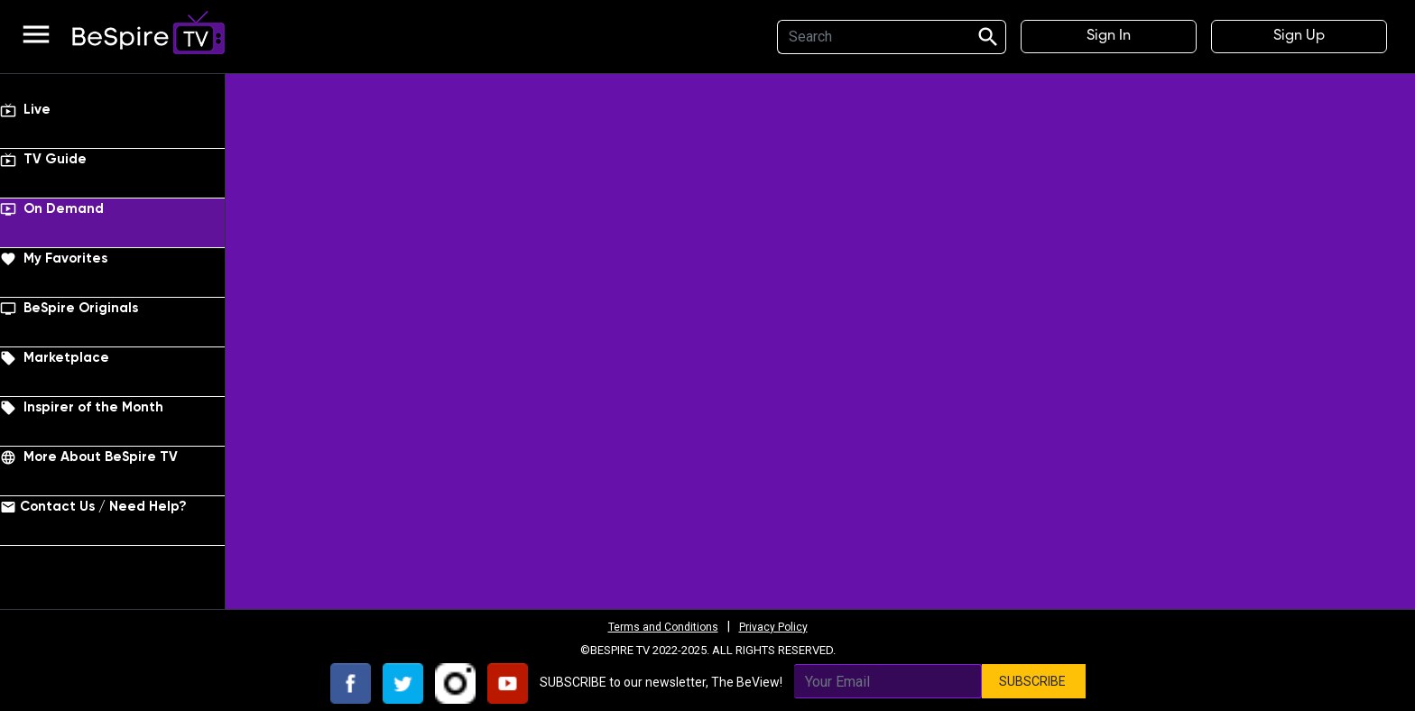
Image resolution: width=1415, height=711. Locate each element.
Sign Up (1299, 36)
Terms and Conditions (659, 626)
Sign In (1109, 36)
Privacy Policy (780, 626)
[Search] (871, 37)
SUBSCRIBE (1034, 681)
